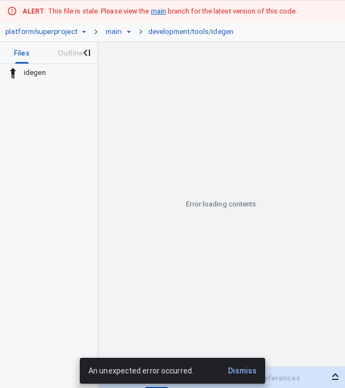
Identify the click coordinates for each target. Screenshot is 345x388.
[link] (193, 31)
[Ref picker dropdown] (129, 31)
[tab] (22, 53)
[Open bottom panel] (335, 376)
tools (200, 31)
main (158, 11)
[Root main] (114, 31)
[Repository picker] (84, 31)
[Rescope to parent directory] (13, 73)
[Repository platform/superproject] (41, 31)
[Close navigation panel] (86, 53)
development (169, 31)
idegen (222, 31)
